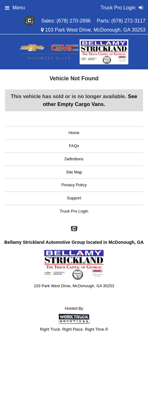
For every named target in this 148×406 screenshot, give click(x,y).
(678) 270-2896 (74, 20)
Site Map (74, 172)
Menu (15, 7)
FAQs (74, 145)
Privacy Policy (74, 185)
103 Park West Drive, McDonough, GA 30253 (93, 30)
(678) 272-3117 (128, 20)
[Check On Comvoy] (29, 20)
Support (74, 198)
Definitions (74, 159)
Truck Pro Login (74, 211)
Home (74, 132)
